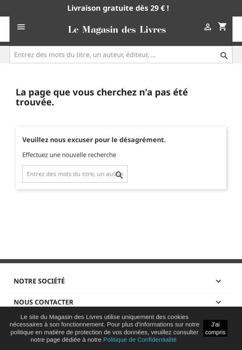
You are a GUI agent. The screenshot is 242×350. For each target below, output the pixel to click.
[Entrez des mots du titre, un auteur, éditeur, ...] (121, 54)
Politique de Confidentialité (140, 339)
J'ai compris (215, 328)
